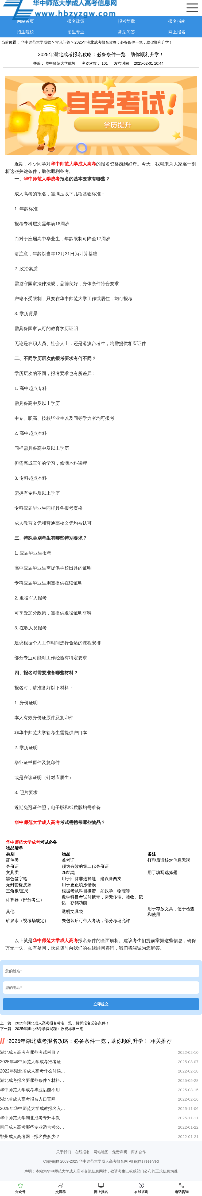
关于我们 (63, 1152)
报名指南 (176, 21)
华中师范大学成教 (36, 42)
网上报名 (176, 32)
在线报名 (82, 1152)
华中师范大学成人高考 (73, 164)
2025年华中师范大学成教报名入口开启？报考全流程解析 (32, 1108)
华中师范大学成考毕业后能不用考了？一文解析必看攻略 (32, 1089)
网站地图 (101, 1152)
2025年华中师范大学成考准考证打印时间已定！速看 (32, 1061)
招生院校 (25, 32)
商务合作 (138, 1152)
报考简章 (126, 21)
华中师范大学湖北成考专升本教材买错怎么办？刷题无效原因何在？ (32, 1118)
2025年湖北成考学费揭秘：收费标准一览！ (51, 1029)
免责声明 (119, 1152)
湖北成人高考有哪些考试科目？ (30, 1052)
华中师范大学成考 (42, 178)
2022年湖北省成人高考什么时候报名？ (32, 1071)
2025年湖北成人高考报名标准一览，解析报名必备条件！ (62, 1023)
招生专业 (75, 32)
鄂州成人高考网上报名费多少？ (30, 1136)
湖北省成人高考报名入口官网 (28, 1099)
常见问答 (126, 32)
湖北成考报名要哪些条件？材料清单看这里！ (32, 1080)
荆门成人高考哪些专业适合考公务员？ (32, 1127)
